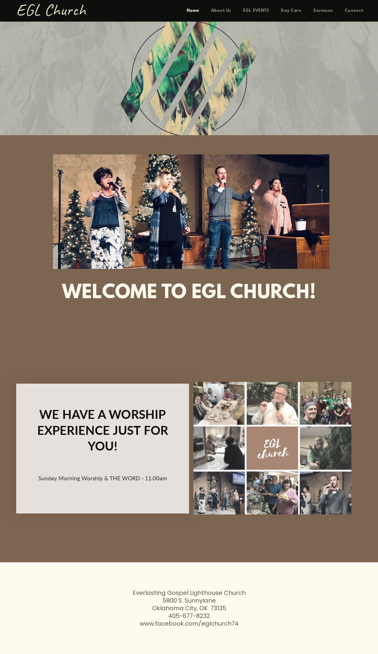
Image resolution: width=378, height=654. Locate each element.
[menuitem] (193, 11)
